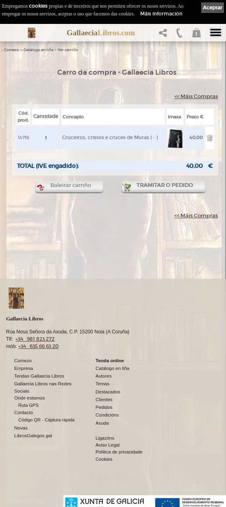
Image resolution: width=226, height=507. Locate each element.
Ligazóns (105, 438)
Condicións (107, 414)
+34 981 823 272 (34, 339)
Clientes (104, 399)
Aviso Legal (108, 445)
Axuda (102, 423)
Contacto (23, 412)
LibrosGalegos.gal (33, 435)
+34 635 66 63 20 (38, 346)
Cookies (104, 459)
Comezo (11, 50)
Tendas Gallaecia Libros (39, 376)
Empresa (23, 368)
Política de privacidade (119, 451)
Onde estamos (29, 397)
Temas (102, 383)
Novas (21, 427)
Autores (104, 376)
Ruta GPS (28, 405)
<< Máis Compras (196, 96)
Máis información (161, 14)
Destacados (108, 391)
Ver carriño (68, 50)
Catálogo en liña (38, 50)
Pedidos (104, 407)
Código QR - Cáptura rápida (46, 419)
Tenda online (110, 360)
